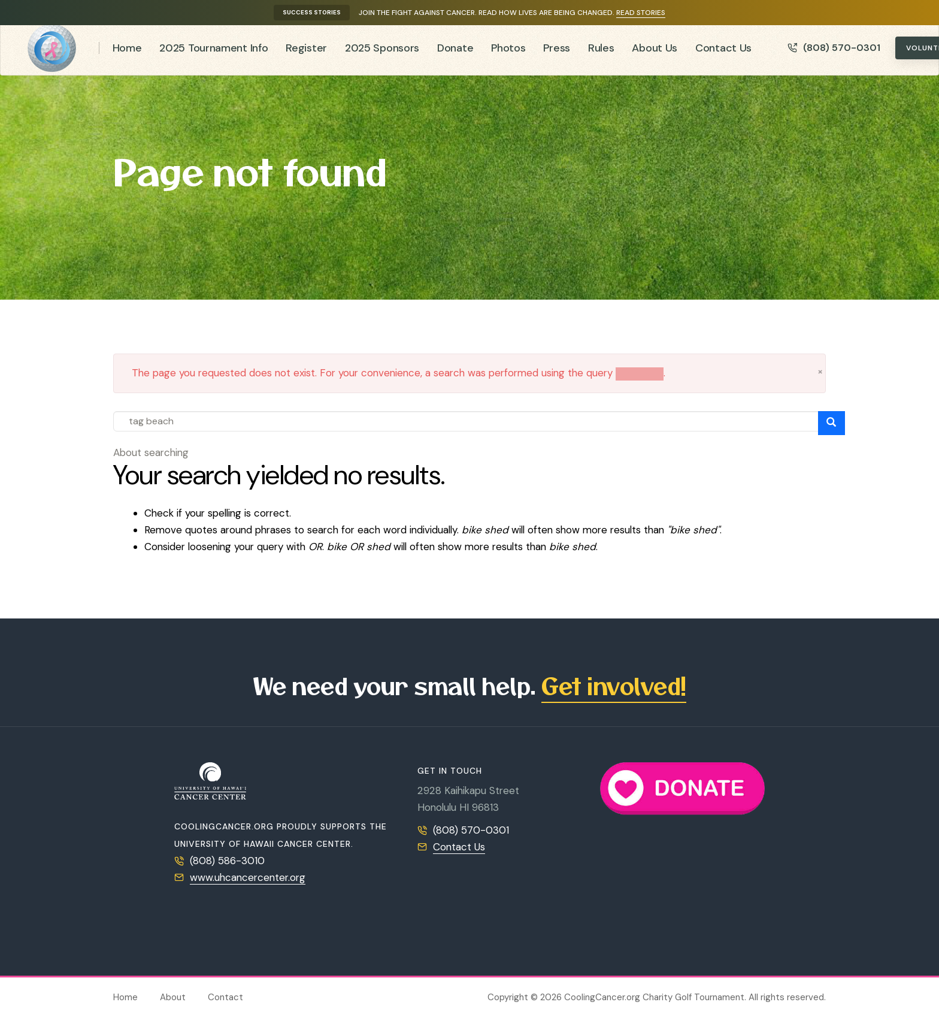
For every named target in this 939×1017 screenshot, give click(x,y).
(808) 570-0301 (833, 53)
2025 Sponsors (382, 53)
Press (556, 53)
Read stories (640, 12)
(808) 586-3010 (227, 860)
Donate (455, 53)
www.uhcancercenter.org (247, 877)
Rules (601, 53)
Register (306, 53)
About (173, 997)
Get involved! (613, 685)
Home (127, 53)
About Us (654, 53)
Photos (508, 53)
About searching (151, 452)
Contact (225, 997)
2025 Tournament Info (213, 53)
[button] (820, 371)
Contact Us (723, 53)
